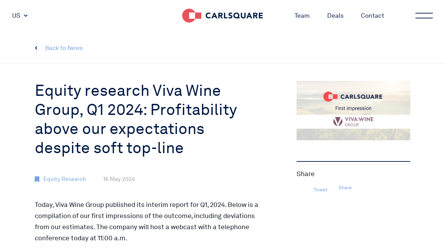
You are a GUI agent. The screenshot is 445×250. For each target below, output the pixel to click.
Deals (335, 15)
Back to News (64, 47)
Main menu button (423, 15)
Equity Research (64, 179)
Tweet (320, 189)
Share (345, 187)
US (16, 15)
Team (302, 15)
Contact (372, 15)
